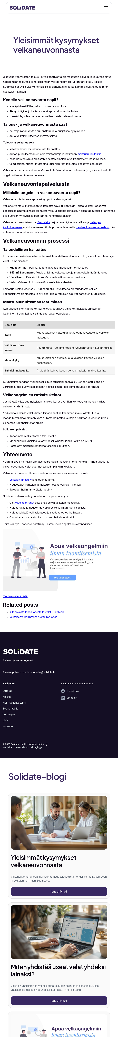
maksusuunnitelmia (89, 154)
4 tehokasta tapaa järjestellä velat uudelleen (37, 612)
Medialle (7, 747)
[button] (105, 8)
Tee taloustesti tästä (15, 596)
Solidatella (43, 222)
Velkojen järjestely (21, 479)
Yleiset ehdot (21, 747)
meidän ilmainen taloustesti (92, 227)
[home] (22, 7)
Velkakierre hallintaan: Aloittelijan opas (33, 617)
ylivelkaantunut (24, 502)
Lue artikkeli (59, 891)
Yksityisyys (36, 747)
